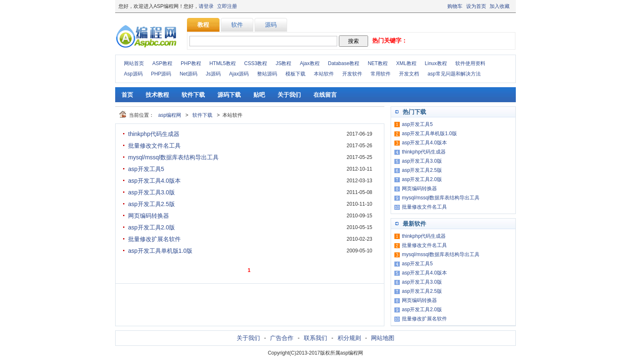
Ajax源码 (239, 74)
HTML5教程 (222, 63)
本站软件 (324, 74)
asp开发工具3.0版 (151, 192)
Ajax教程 (309, 63)
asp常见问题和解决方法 (453, 74)
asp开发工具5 (146, 169)
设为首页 (476, 6)
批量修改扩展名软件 (154, 239)
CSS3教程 (255, 63)
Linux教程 (436, 63)
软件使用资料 (470, 63)
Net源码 (188, 74)
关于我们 (289, 94)
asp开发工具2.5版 (151, 204)
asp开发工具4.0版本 (154, 180)
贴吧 (259, 94)
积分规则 (349, 338)
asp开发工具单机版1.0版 (160, 250)
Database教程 (343, 63)
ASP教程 (162, 63)
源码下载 (229, 94)
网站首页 (134, 63)
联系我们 (315, 338)
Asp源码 (133, 74)
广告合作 (281, 338)
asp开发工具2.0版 (151, 227)
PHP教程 (191, 63)
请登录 (206, 6)
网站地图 (382, 338)
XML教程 (406, 63)
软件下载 (193, 94)
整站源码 (267, 74)
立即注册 (227, 6)
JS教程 (283, 63)
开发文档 (409, 74)
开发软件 (352, 74)
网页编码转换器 (148, 215)
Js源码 (213, 74)
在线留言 (325, 94)
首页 (127, 94)
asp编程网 (169, 115)
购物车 (454, 6)
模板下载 (295, 74)
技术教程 (157, 94)
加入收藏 (500, 6)
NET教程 (378, 63)
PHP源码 (161, 74)
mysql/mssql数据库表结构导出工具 (173, 157)
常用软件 (381, 74)
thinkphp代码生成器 (153, 134)
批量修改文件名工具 (154, 145)
